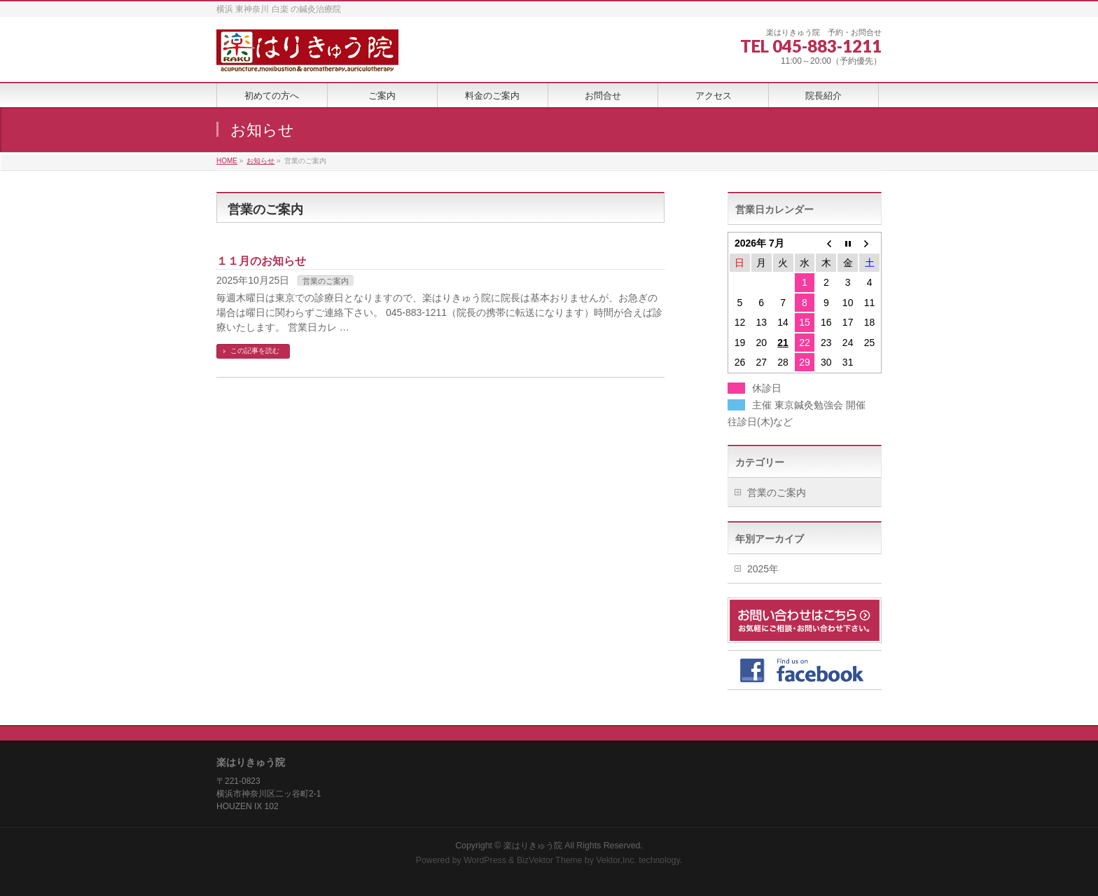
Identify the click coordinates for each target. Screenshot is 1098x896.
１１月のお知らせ (261, 261)
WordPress (485, 860)
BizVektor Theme (550, 860)
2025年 (763, 568)
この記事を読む (254, 350)
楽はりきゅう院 (532, 845)
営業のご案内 (326, 281)
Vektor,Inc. (616, 860)
